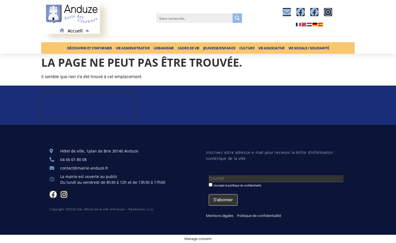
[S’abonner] (223, 200)
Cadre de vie (188, 48)
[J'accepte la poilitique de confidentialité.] (210, 185)
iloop (150, 209)
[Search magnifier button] (237, 18)
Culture (247, 48)
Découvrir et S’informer (89, 48)
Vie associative (271, 48)
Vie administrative (133, 48)
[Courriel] (276, 178)
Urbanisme (163, 48)
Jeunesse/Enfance (219, 48)
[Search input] (194, 18)
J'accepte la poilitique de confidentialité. (235, 185)
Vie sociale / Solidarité (308, 48)
